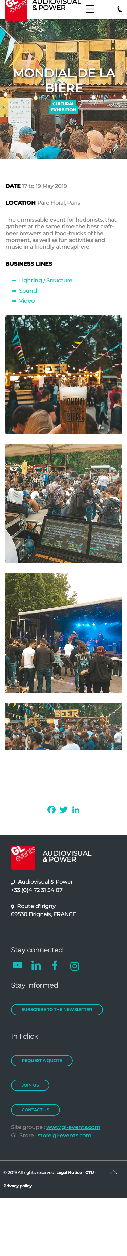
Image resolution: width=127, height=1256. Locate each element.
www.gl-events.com (73, 1127)
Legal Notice (69, 1172)
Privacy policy (17, 1186)
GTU (90, 1172)
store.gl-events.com (64, 1135)
